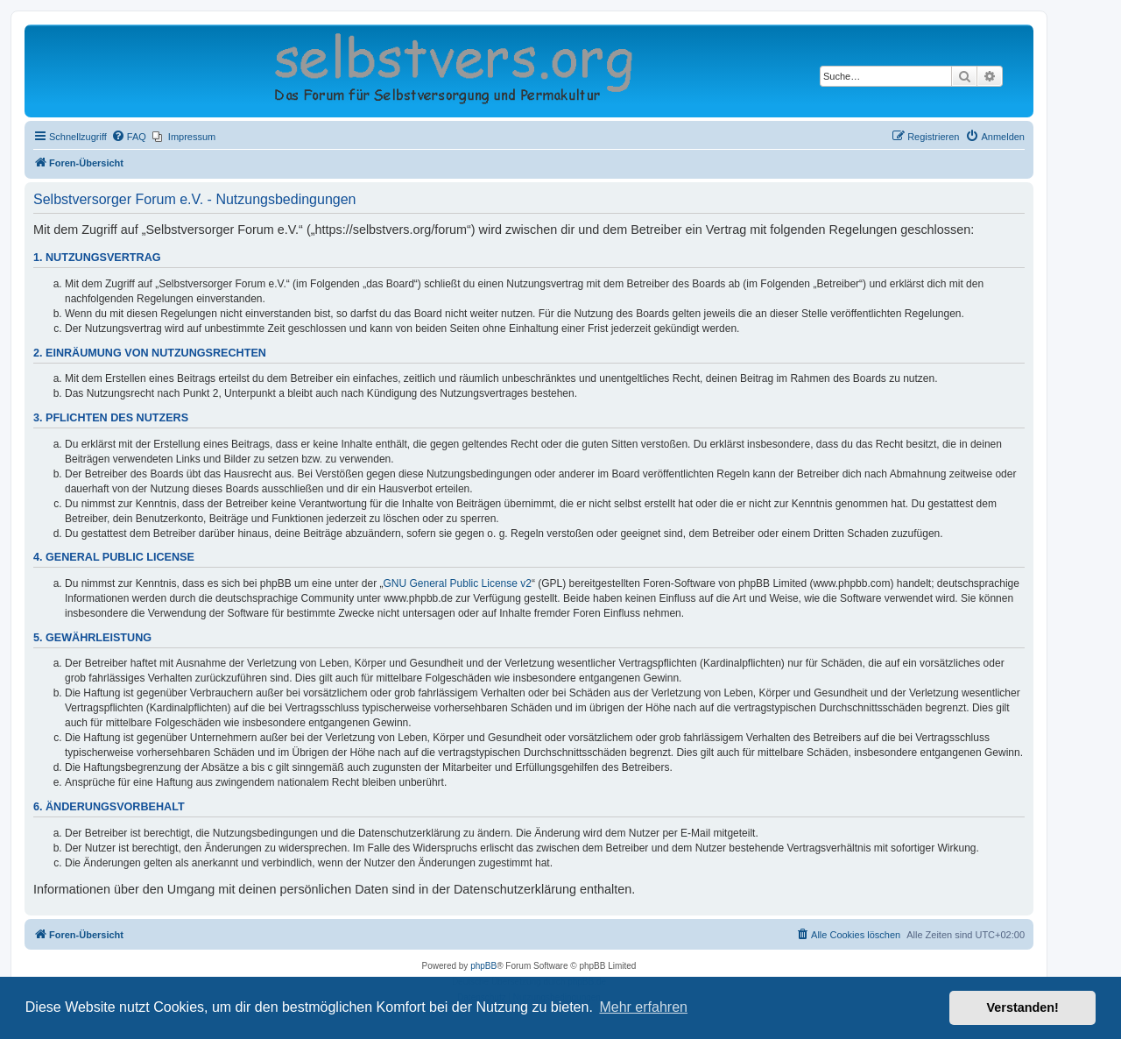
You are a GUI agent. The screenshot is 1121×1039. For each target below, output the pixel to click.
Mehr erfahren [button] (643, 1007)
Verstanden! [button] (1023, 1007)
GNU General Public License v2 (458, 583)
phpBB (483, 966)
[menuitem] (128, 136)
